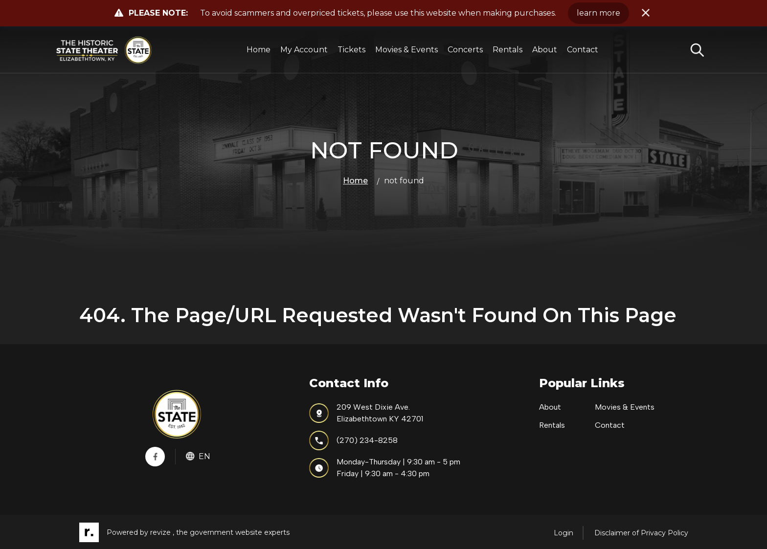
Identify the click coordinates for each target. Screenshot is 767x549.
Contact (583, 49)
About (545, 49)
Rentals (508, 49)
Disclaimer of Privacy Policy (641, 532)
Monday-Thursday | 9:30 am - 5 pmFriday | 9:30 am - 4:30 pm (384, 467)
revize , (162, 532)
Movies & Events (407, 49)
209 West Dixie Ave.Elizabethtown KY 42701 (366, 412)
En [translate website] (198, 456)
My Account (304, 49)
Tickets (352, 49)
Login (563, 532)
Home (259, 49)
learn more (598, 13)
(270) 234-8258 (353, 440)
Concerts (465, 49)
